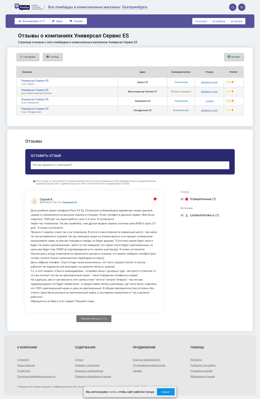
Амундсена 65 (70, 202)
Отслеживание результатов (149, 365)
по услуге (201, 21)
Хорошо (165, 392)
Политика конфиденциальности (36, 376)
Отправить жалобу (201, 370)
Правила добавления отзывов (93, 376)
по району (219, 21)
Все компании (32, 21)
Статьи (79, 359)
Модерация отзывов (202, 376)
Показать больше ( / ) (94, 318)
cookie (112, 392)
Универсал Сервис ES (35, 80)
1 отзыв (209, 101)
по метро (236, 21)
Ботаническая (181, 110)
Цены (57, 21)
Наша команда (26, 365)
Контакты (196, 359)
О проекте (23, 359)
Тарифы (137, 370)
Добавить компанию (87, 365)
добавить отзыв (209, 82)
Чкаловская (181, 82)
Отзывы (76, 21)
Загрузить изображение (89, 370)
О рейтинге (23, 370)
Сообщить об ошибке (203, 365)
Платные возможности (146, 359)
